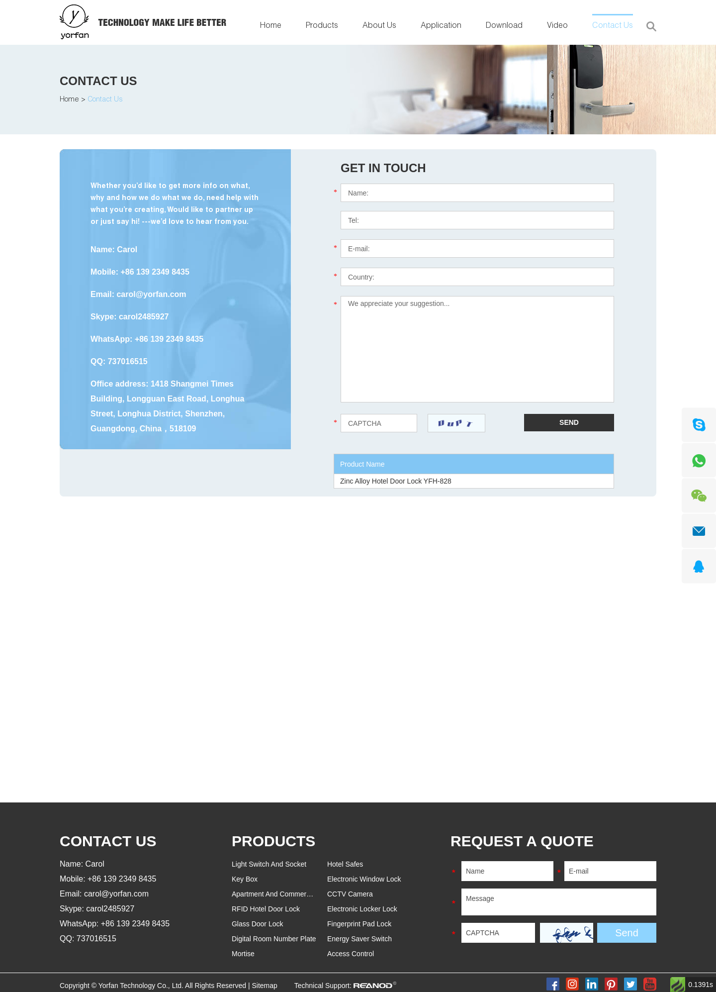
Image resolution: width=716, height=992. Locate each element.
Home (270, 26)
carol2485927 (144, 316)
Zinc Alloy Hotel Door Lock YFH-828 (395, 481)
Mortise (243, 954)
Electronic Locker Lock (362, 909)
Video (557, 26)
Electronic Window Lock (364, 879)
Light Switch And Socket (269, 864)
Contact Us (612, 26)
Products (322, 26)
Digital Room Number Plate (274, 939)
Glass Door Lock (257, 924)
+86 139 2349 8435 (169, 339)
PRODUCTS (273, 841)
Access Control (350, 954)
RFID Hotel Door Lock (266, 909)
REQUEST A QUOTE (522, 841)
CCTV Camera (350, 894)
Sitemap (264, 986)
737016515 (128, 361)
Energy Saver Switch (359, 939)
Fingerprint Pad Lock (359, 924)
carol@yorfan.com (151, 294)
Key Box (245, 879)
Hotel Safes (345, 864)
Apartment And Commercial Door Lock (291, 894)
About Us (379, 26)
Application (441, 26)
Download (504, 26)
